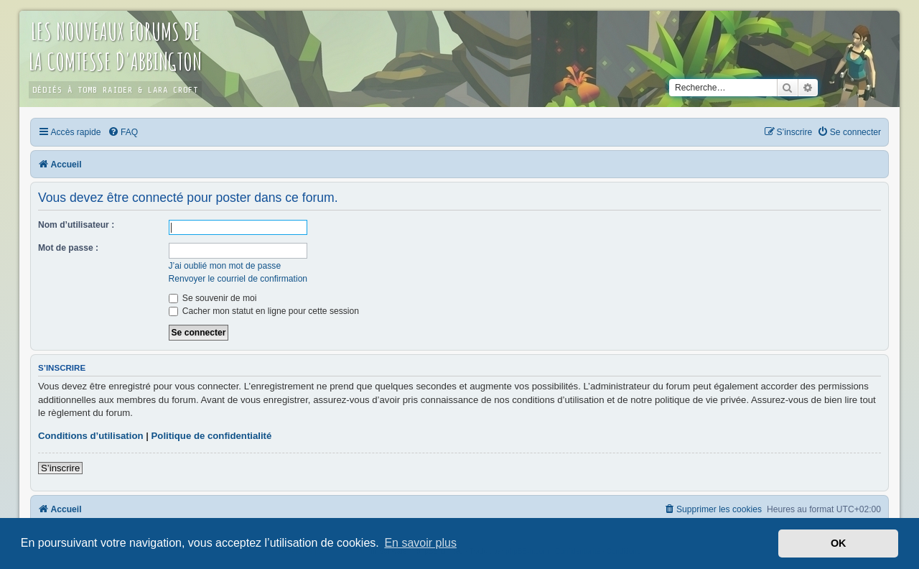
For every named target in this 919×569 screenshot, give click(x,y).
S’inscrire (60, 468)
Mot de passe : (68, 248)
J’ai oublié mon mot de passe (225, 266)
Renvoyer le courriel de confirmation (238, 279)
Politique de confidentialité (211, 435)
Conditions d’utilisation (91, 435)
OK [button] (838, 543)
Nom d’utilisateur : (76, 225)
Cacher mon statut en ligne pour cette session (264, 311)
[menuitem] (123, 132)
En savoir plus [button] (420, 543)
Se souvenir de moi (213, 298)
